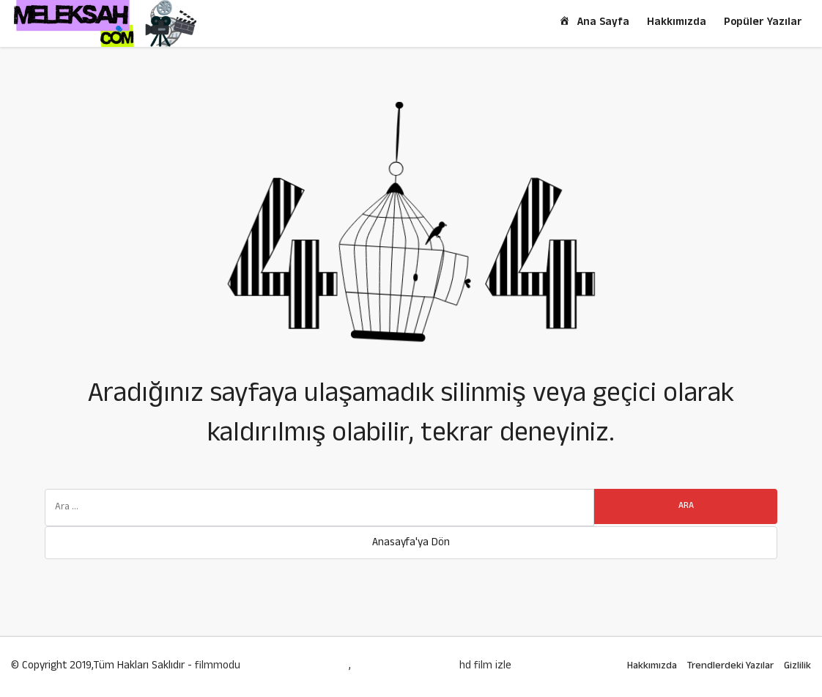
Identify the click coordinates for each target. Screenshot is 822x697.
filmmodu (217, 666)
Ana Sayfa (593, 23)
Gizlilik (797, 666)
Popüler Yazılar (763, 23)
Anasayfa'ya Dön (411, 543)
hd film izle (485, 667)
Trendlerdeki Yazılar (730, 666)
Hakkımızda (676, 23)
